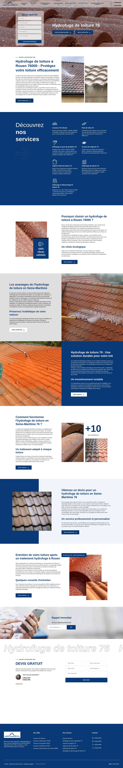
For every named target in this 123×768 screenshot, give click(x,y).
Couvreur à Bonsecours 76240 (41, 741)
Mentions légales (29, 764)
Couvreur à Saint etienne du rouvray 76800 (45, 748)
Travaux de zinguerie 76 (58, 4)
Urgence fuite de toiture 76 (70, 4)
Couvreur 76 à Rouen (24, 4)
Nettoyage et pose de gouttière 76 (45, 4)
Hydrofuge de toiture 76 (83, 4)
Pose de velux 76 (33, 4)
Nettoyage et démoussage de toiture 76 (97, 4)
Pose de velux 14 (25, 741)
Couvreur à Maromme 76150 (41, 746)
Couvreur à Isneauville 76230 (41, 743)
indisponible (117, 2)
